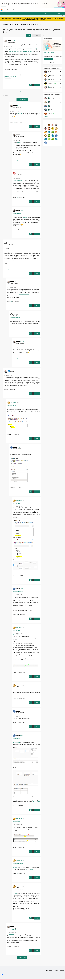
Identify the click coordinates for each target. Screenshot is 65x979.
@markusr (20, 113)
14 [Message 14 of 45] (17, 805)
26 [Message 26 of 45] (17, 197)
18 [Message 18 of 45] (8, 269)
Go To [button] (59, 13)
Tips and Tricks (8, 77)
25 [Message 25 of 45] (17, 160)
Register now (42, 19)
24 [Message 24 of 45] (14, 122)
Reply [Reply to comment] (37, 126)
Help (54, 13)
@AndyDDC (11, 934)
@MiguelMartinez (18, 180)
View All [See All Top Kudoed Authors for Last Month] (46, 116)
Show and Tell (13, 76)
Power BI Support (36, 801)
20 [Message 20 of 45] (14, 328)
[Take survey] (48, 59)
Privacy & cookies (49, 970)
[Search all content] (48, 16)
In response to (14, 108)
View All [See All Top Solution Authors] (46, 90)
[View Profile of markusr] (17, 172)
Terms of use (56, 970)
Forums (22, 9)
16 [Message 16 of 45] (17, 873)
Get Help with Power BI (27, 24)
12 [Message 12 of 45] (17, 698)
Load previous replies (22, 99)
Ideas (33, 9)
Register (45, 13)
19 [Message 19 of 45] (11, 301)
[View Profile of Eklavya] (18, 447)
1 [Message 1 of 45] (8, 80)
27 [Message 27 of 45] (17, 229)
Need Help (7, 76)
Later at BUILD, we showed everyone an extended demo (20, 51)
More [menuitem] (48, 9)
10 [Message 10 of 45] (17, 614)
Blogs (44, 9)
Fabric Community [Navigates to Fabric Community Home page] (14, 10)
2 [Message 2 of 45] (8, 389)
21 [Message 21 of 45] (17, 358)
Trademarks (62, 970)
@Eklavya (15, 507)
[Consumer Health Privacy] (16, 975)
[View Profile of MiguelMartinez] (15, 40)
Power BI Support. (29, 869)
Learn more (3, 6)
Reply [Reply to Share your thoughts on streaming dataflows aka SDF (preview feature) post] (37, 85)
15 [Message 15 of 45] (17, 847)
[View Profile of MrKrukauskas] (13, 402)
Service (38, 24)
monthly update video (24, 294)
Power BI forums (8, 24)
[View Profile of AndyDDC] (12, 371)
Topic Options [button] (36, 35)
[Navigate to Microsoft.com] (4, 10)
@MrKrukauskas (16, 742)
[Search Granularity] (28, 16)
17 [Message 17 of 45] (17, 913)
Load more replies (22, 957)
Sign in (50, 13)
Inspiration (28, 9)
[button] (28, 35)
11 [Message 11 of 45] (17, 672)
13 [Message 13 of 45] (17, 722)
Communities (38, 9)
